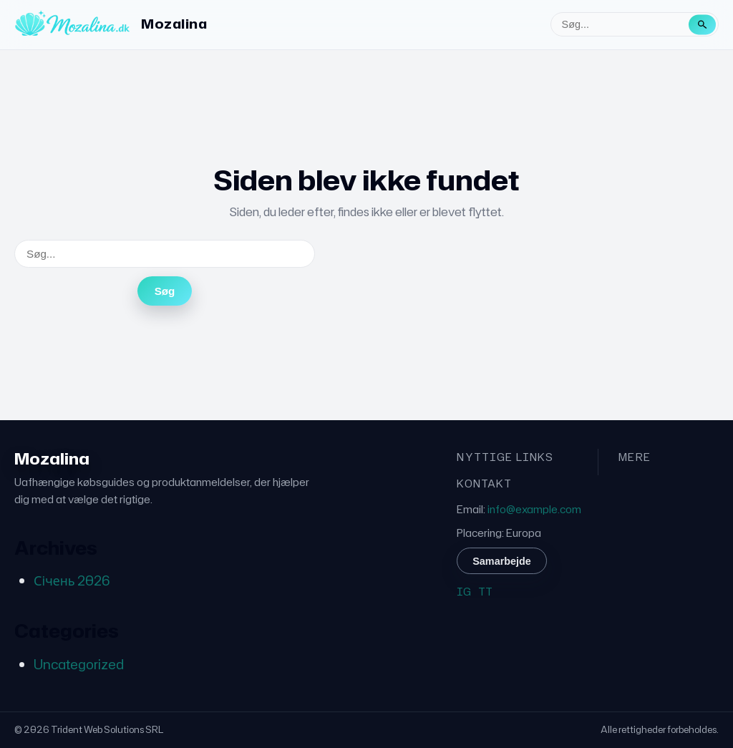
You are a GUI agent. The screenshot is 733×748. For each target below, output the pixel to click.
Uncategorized (79, 664)
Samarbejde (501, 561)
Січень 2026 (72, 580)
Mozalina (174, 23)
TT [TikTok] (485, 591)
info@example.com (534, 509)
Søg (165, 291)
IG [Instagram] (464, 591)
